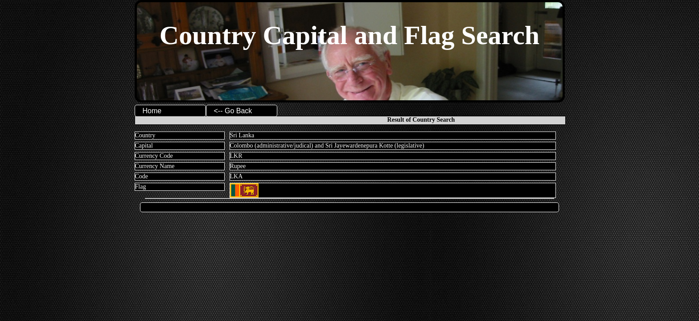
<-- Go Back (233, 111)
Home (152, 111)
